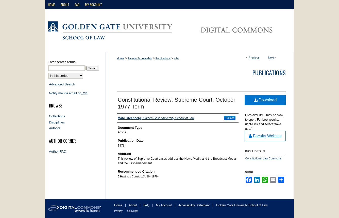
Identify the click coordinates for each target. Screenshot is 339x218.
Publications (163, 58)
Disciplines (57, 122)
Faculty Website (265, 136)
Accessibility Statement (194, 205)
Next (271, 57)
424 (176, 58)
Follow (230, 117)
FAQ (146, 205)
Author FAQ (57, 151)
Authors (54, 128)
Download (265, 100)
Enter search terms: (62, 62)
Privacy (118, 211)
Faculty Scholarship (140, 58)
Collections (57, 116)
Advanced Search (62, 84)
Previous (254, 57)
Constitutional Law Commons (263, 158)
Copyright (132, 211)
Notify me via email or (68, 93)
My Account (164, 205)
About (133, 205)
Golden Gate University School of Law (242, 205)
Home (120, 58)
